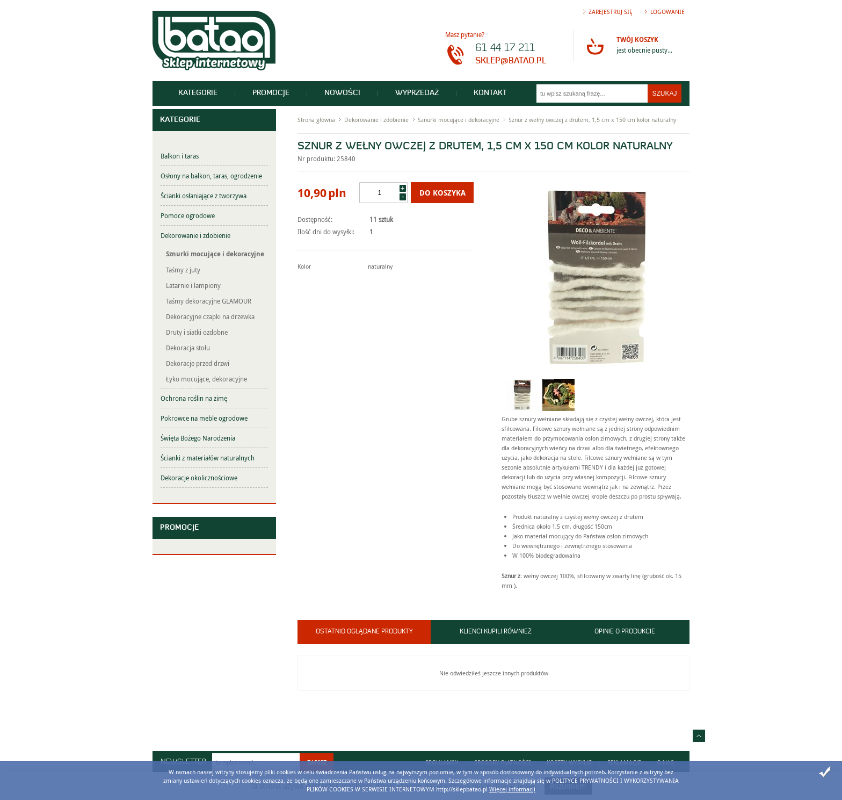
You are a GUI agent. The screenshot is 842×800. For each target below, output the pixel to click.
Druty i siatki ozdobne (197, 332)
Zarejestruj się (611, 12)
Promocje (270, 93)
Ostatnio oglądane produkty (364, 632)
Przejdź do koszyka (595, 46)
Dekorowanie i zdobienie (195, 235)
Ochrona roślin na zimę (194, 398)
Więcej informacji (512, 789)
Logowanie (667, 12)
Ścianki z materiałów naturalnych (208, 457)
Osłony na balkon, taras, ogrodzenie (211, 175)
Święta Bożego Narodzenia (198, 438)
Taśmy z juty (183, 269)
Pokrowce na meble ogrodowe (204, 418)
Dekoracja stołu (188, 347)
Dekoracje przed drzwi (197, 363)
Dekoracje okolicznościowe (199, 477)
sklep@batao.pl (510, 61)
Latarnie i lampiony (193, 285)
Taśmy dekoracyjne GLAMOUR (208, 301)
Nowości (342, 93)
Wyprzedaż (417, 93)
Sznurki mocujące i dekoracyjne (215, 253)
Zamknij (824, 772)
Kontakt (490, 93)
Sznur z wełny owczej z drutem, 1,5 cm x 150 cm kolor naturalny (592, 120)
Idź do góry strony (699, 736)
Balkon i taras (180, 156)
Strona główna (316, 120)
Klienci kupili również (496, 632)
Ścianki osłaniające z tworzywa (203, 195)
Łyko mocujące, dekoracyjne (206, 378)
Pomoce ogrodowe (188, 215)
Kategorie (197, 93)
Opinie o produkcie (624, 632)
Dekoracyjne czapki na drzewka (210, 316)
